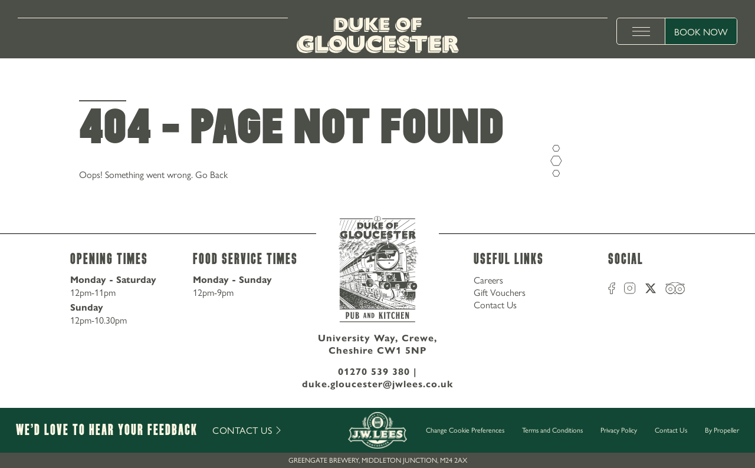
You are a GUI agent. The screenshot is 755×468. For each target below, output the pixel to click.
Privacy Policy (618, 429)
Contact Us (495, 304)
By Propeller (722, 429)
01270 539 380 (374, 371)
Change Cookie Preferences (465, 430)
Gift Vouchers (500, 292)
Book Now (701, 31)
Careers (488, 279)
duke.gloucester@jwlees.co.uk (378, 384)
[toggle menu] (641, 31)
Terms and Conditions (552, 429)
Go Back (211, 174)
